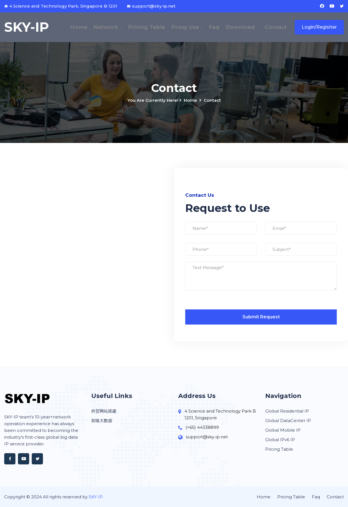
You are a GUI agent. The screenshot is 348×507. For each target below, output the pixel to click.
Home (78, 27)
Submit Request (261, 317)
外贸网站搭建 (103, 411)
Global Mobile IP (283, 430)
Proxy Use (185, 27)
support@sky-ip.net (151, 6)
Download (240, 27)
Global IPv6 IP (280, 439)
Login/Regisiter (319, 27)
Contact (276, 27)
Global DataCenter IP (288, 420)
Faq (214, 27)
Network (105, 27)
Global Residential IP (287, 411)
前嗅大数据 (101, 420)
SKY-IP (96, 496)
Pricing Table (146, 27)
